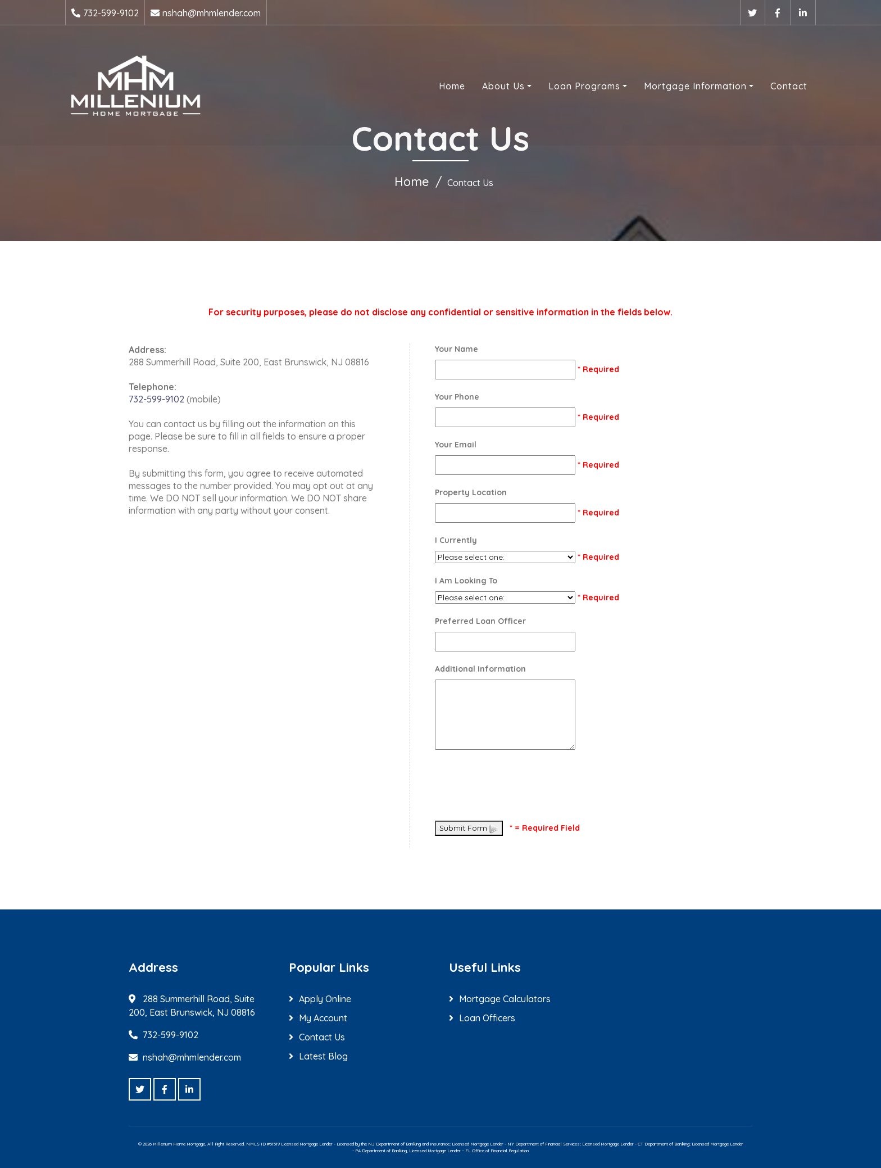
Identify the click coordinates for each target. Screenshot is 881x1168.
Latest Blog (323, 1056)
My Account (323, 1018)
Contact (788, 86)
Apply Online (325, 998)
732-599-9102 (111, 13)
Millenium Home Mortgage (179, 1144)
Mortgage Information (695, 86)
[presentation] (520, 787)
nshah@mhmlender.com (211, 13)
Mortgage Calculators (505, 998)
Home (452, 86)
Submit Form (468, 828)
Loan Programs (584, 86)
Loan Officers (487, 1018)
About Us (503, 86)
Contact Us (322, 1037)
